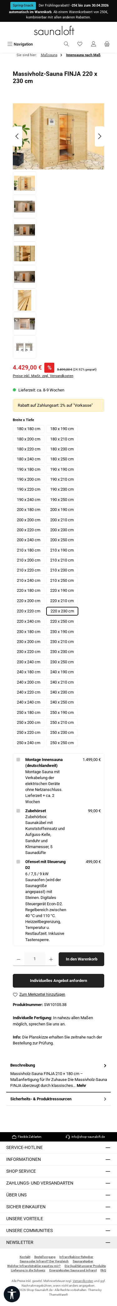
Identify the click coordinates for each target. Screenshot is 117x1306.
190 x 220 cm (28, 489)
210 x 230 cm (62, 570)
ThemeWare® (58, 1294)
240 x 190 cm (62, 672)
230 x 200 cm (28, 641)
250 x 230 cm (62, 732)
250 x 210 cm (62, 722)
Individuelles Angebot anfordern (58, 980)
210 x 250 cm (62, 580)
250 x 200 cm (28, 722)
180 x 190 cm (62, 428)
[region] (58, 230)
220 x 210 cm (62, 600)
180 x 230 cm (62, 449)
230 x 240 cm (28, 662)
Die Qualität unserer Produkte (85, 1266)
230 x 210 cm (62, 641)
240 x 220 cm (28, 692)
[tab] (58, 1075)
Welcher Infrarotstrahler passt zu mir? (34, 1266)
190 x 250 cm (62, 499)
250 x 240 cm (28, 742)
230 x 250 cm (62, 662)
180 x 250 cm (62, 459)
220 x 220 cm (28, 611)
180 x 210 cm (62, 439)
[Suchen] (66, 44)
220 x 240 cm (28, 621)
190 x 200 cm (28, 479)
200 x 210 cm (62, 520)
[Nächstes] (99, 136)
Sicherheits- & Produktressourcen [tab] (59, 1099)
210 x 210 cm (62, 560)
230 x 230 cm (62, 651)
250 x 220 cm (28, 732)
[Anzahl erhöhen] (51, 959)
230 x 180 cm (28, 631)
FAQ (103, 1270)
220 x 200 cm (28, 600)
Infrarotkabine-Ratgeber (76, 1257)
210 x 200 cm (28, 560)
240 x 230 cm (62, 692)
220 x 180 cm (28, 590)
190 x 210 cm (62, 479)
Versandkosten (83, 1281)
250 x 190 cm (62, 712)
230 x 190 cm (62, 631)
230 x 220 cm (28, 651)
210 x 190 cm (62, 550)
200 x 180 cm (28, 509)
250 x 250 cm (62, 742)
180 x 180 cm (28, 428)
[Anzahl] (35, 959)
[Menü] (20, 44)
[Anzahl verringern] (18, 959)
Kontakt (25, 1257)
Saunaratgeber (83, 1261)
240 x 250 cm (62, 702)
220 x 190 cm (62, 590)
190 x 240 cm (28, 499)
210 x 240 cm (28, 580)
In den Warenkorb (81, 959)
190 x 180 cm (28, 469)
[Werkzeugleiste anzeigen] (12, 1294)
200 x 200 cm (28, 520)
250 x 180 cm (28, 712)
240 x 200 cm (28, 682)
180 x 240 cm (28, 459)
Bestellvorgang (45, 1257)
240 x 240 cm (28, 702)
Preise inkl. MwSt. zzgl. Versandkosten (43, 376)
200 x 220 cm (28, 530)
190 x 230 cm (62, 489)
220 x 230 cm (62, 611)
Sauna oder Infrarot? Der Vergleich (44, 1261)
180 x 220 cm (28, 449)
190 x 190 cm (62, 469)
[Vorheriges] (17, 136)
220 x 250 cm (62, 621)
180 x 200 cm (28, 439)
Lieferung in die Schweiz (28, 1270)
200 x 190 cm (62, 509)
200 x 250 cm (62, 540)
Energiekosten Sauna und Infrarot (73, 1270)
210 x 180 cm (28, 550)
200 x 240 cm (28, 540)
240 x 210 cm (62, 682)
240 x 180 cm (28, 672)
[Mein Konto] (93, 44)
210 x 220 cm (28, 570)
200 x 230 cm (62, 530)
